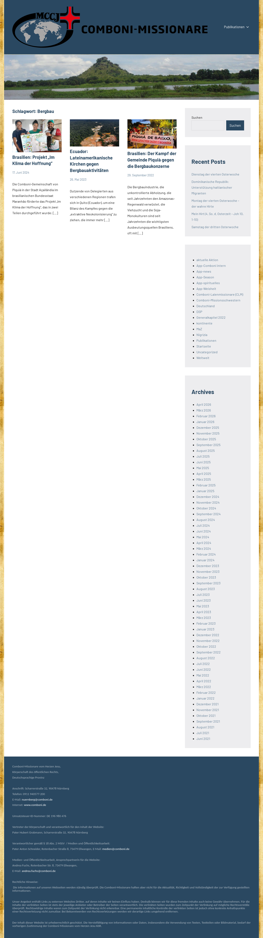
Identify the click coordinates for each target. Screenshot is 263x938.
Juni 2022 (203, 669)
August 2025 (205, 450)
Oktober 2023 (206, 577)
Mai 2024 (202, 537)
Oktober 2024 (206, 508)
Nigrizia (201, 335)
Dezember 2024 (207, 497)
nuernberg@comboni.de (37, 799)
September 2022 (208, 652)
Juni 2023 (203, 600)
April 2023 (203, 612)
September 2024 (208, 514)
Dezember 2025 (207, 427)
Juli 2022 (203, 664)
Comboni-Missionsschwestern (218, 300)
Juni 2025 (203, 462)
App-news (203, 271)
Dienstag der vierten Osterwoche (215, 174)
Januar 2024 (205, 560)
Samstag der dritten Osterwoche (215, 227)
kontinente (204, 323)
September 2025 (208, 445)
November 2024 (208, 502)
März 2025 (203, 479)
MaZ (199, 329)
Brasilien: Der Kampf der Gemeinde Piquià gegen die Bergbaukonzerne (151, 160)
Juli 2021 (202, 733)
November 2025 (207, 433)
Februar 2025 (206, 485)
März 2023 (203, 618)
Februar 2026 (206, 416)
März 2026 (203, 410)
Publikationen (235, 27)
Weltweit (202, 358)
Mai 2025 (202, 468)
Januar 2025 (205, 491)
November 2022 (208, 641)
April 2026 (203, 404)
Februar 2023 (206, 623)
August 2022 (205, 658)
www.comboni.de (35, 805)
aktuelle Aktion (207, 260)
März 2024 (203, 548)
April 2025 (203, 473)
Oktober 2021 (206, 715)
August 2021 (205, 727)
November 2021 (207, 710)
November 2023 (207, 571)
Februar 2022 (206, 692)
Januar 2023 (205, 629)
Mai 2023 (202, 606)
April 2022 (203, 681)
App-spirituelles (208, 283)
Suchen (196, 117)
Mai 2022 (202, 675)
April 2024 (203, 543)
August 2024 (205, 520)
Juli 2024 (203, 525)
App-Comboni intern (211, 265)
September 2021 (208, 721)
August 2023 (205, 589)
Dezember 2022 (207, 635)
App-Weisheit (206, 289)
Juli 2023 (203, 594)
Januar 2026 (205, 422)
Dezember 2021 (207, 704)
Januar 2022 (205, 698)
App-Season (205, 277)
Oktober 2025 (206, 439)
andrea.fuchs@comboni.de (38, 871)
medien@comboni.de (115, 849)
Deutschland (205, 306)
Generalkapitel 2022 (211, 317)
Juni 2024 (203, 531)
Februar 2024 (206, 554)
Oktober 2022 (206, 646)
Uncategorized (207, 352)
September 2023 (208, 583)
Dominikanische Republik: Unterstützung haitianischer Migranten (211, 187)
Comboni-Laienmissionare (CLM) (219, 294)
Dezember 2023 (207, 566)
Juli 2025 (203, 456)
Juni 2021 (203, 738)
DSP (199, 312)
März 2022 (203, 687)
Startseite (203, 346)
